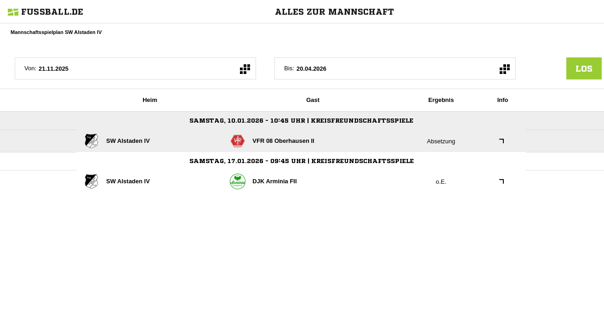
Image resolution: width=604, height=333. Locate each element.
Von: (30, 68)
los (584, 68)
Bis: (289, 68)
